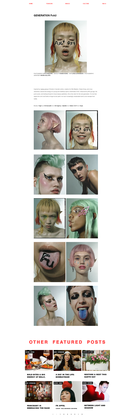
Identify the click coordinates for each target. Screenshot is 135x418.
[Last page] (82, 414)
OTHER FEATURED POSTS (67, 342)
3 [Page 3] (67, 414)
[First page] (52, 414)
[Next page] (78, 414)
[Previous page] (56, 414)
